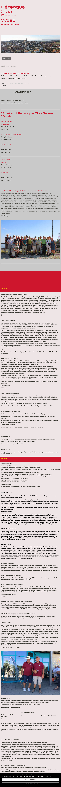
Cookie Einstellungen (30, 784)
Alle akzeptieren (31, 780)
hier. (22, 444)
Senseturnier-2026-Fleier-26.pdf (20, 83)
